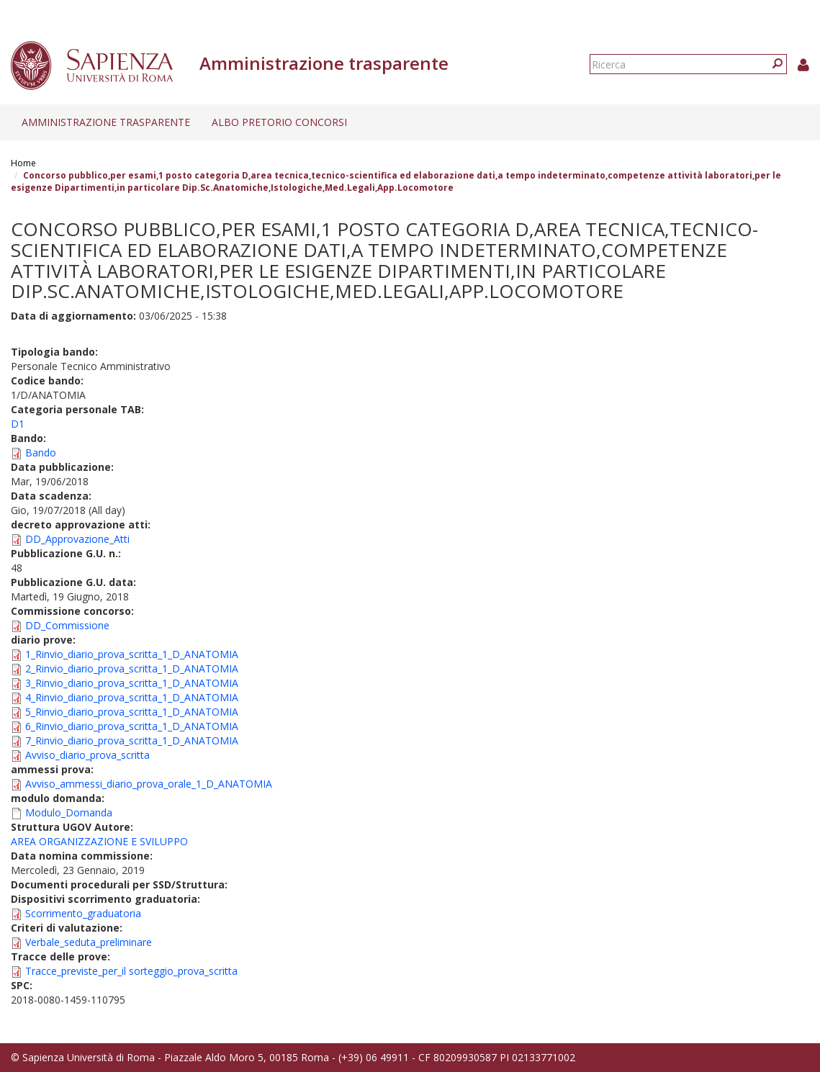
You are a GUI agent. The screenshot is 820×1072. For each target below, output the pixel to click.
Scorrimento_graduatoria (83, 913)
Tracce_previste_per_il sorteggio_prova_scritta (131, 971)
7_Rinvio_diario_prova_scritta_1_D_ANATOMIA (131, 740)
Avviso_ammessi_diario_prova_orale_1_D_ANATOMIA (148, 784)
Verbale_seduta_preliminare (88, 942)
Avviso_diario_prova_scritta (87, 755)
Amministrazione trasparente (106, 122)
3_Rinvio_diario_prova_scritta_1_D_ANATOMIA (131, 683)
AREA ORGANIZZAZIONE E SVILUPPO (99, 841)
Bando (40, 452)
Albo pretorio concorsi (279, 122)
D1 (17, 424)
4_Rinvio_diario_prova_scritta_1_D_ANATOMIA (131, 697)
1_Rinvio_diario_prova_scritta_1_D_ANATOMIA (131, 654)
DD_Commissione (67, 625)
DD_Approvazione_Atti (77, 539)
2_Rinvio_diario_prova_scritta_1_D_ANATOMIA (131, 668)
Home (23, 163)
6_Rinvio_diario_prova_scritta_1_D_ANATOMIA (131, 726)
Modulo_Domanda (68, 812)
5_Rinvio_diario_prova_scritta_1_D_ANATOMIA (131, 712)
